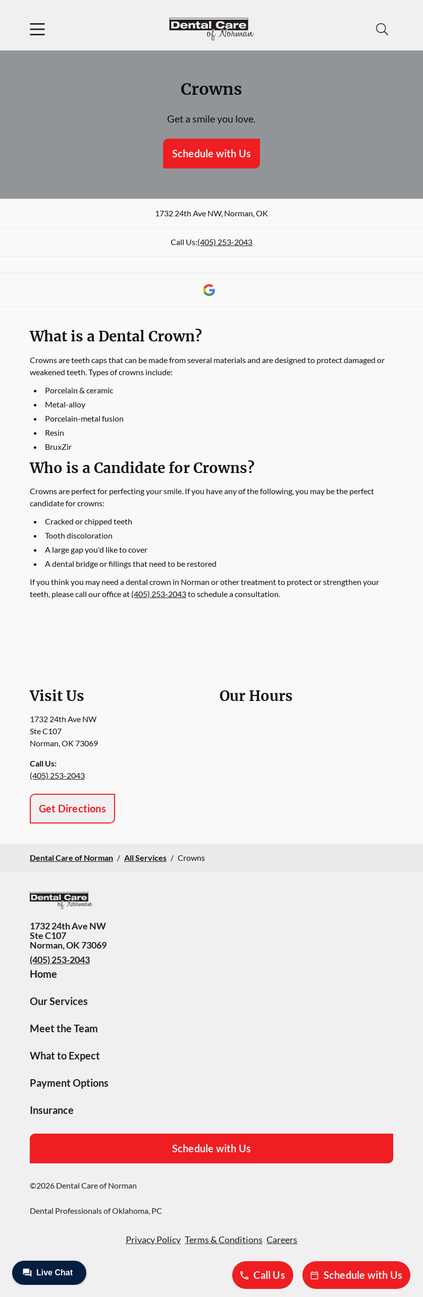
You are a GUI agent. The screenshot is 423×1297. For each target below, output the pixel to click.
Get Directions (72, 808)
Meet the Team (64, 1028)
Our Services (59, 1001)
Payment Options (69, 1083)
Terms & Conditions (223, 1239)
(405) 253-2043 (224, 242)
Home (43, 974)
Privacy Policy (153, 1239)
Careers (282, 1239)
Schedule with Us (211, 153)
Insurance (52, 1110)
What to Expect (65, 1055)
